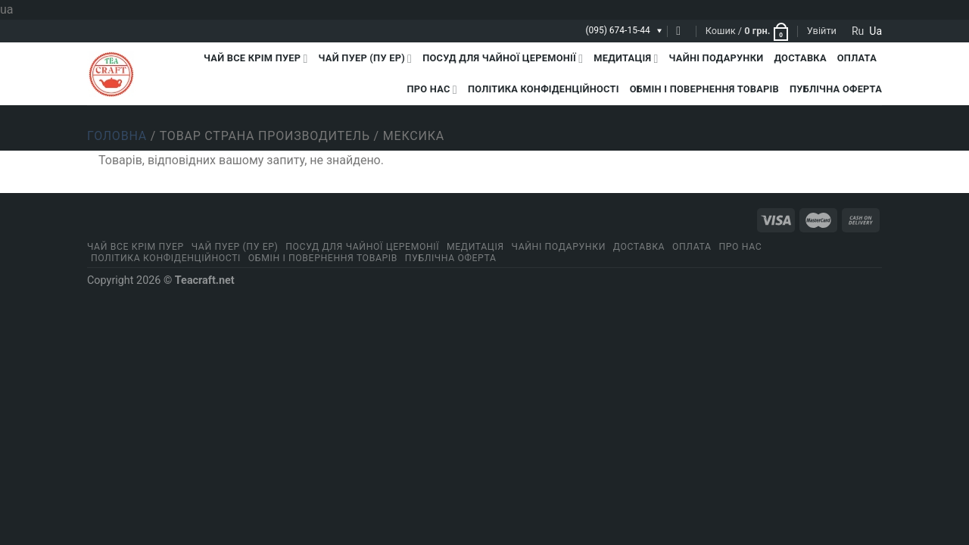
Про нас (432, 90)
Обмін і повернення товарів (704, 89)
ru (858, 31)
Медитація (626, 58)
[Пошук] (682, 31)
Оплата (857, 58)
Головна (117, 136)
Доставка (800, 58)
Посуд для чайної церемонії (502, 58)
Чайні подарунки (716, 58)
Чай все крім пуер (256, 58)
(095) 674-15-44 (617, 30)
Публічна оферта (836, 89)
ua (875, 31)
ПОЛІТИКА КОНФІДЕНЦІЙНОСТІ (543, 89)
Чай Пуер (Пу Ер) (366, 58)
